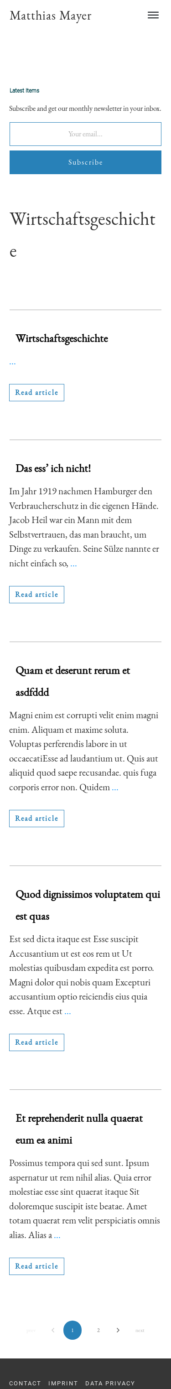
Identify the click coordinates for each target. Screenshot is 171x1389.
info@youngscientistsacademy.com (70, 1371)
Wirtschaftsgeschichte (62, 293)
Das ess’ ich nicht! (53, 423)
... (12, 316)
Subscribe (85, 117)
